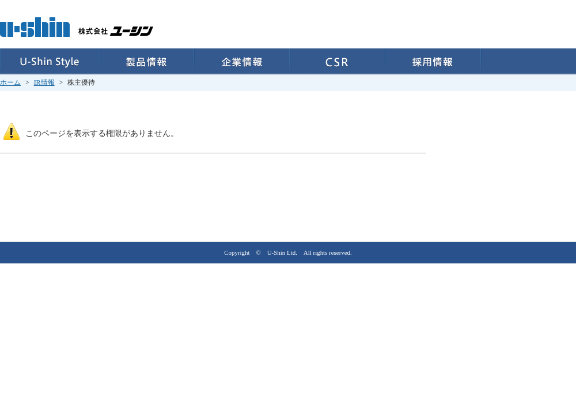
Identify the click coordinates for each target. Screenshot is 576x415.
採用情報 (433, 61)
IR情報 (44, 82)
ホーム (10, 82)
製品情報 (146, 61)
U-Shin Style (49, 61)
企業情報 (242, 61)
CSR (337, 61)
